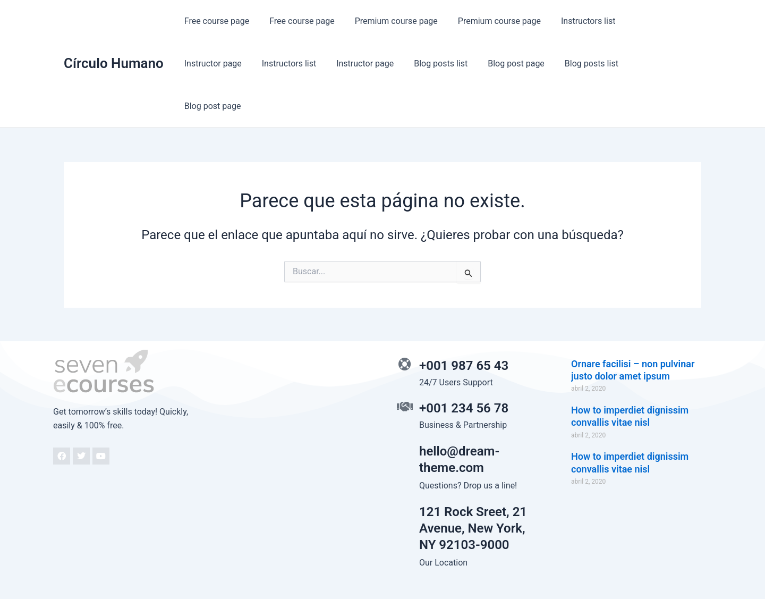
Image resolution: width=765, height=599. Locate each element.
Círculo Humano (114, 42)
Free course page (215, 21)
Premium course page (388, 21)
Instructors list (574, 21)
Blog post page (427, 63)
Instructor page (647, 21)
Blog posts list (355, 63)
